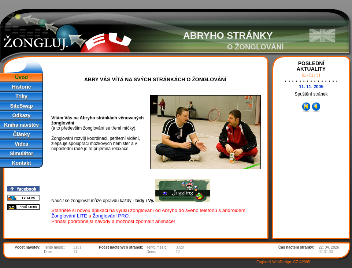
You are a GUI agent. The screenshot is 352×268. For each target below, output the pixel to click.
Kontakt (21, 163)
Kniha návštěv (21, 125)
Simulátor (21, 153)
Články (21, 134)
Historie (21, 87)
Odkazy (21, 115)
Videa (21, 144)
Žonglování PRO (111, 216)
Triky (21, 96)
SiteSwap (21, 106)
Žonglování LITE (69, 216)
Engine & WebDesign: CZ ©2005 (283, 262)
